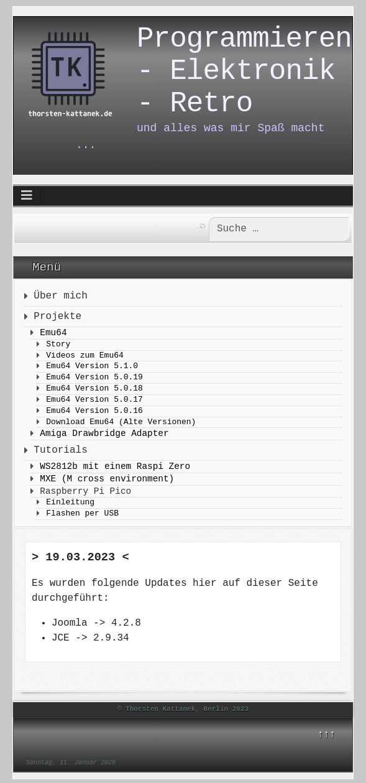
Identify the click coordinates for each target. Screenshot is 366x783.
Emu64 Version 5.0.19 (94, 378)
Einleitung (70, 503)
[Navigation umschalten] (26, 197)
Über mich (60, 296)
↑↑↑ (327, 735)
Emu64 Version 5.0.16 (94, 412)
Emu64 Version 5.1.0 (92, 367)
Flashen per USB (82, 514)
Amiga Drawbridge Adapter (104, 434)
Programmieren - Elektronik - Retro (244, 81)
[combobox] (268, 229)
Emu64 (53, 333)
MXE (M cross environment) (107, 479)
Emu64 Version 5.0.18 (94, 389)
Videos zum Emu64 (84, 356)
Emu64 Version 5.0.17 (94, 401)
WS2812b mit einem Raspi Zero (115, 467)
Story (58, 345)
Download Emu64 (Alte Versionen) (121, 423)
